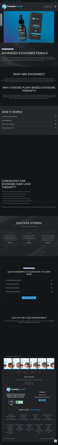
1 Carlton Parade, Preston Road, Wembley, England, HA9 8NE (29, 380)
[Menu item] (18, 372)
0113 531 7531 (37, 419)
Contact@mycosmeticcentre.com (42, 397)
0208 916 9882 (25, 419)
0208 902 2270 (42, 395)
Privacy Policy (51, 438)
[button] (51, 1)
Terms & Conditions (44, 438)
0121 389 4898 (13, 419)
